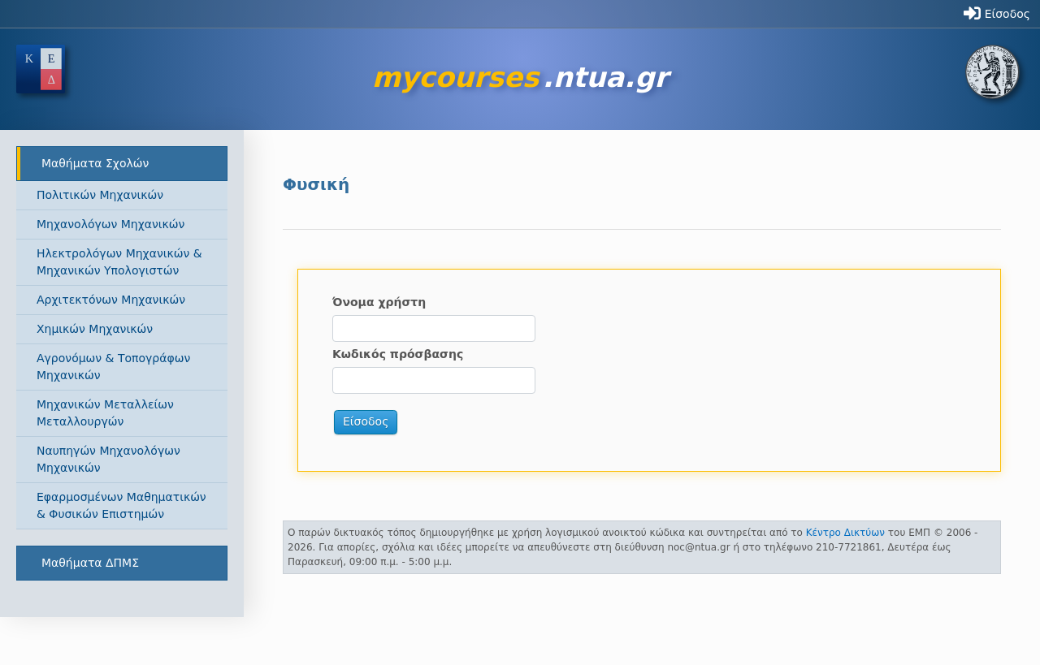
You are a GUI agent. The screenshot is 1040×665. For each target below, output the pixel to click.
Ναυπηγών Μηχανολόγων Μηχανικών (108, 459)
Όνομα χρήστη (379, 302)
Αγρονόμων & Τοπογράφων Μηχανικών (113, 367)
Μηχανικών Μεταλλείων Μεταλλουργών (105, 413)
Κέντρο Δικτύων (845, 532)
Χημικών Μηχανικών (95, 328)
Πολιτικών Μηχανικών (100, 194)
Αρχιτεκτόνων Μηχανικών (111, 299)
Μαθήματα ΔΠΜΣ (90, 562)
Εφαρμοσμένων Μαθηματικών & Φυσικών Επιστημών (121, 505)
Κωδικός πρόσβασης (397, 354)
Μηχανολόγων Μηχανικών (110, 224)
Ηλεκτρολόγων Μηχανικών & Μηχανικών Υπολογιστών (119, 262)
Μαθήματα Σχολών (95, 163)
